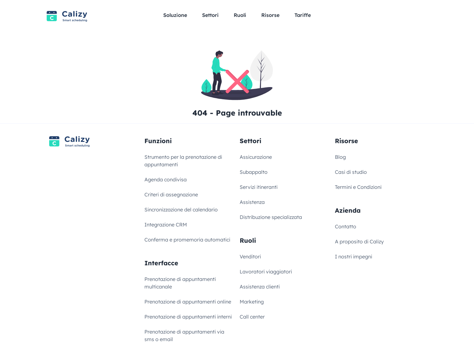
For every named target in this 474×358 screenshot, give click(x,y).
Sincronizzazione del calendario (181, 209)
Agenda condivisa (165, 179)
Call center (252, 317)
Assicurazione (256, 157)
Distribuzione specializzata (271, 217)
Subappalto (254, 172)
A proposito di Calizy (359, 241)
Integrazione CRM (165, 224)
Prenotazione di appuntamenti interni (188, 317)
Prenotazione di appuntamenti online (187, 301)
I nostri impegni (353, 256)
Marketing (252, 301)
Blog (340, 157)
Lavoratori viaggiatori (266, 271)
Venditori (250, 256)
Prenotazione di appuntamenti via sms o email (184, 335)
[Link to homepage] (67, 16)
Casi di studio (351, 172)
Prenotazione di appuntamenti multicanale (180, 283)
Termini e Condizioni (358, 187)
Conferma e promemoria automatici (187, 239)
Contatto (345, 226)
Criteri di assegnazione (171, 194)
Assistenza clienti (260, 286)
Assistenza (252, 202)
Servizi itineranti (259, 187)
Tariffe (302, 15)
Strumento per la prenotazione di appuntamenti (183, 161)
